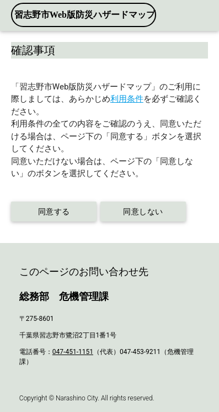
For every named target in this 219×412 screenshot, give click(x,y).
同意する (54, 211)
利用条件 (126, 99)
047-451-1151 (72, 352)
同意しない (144, 211)
